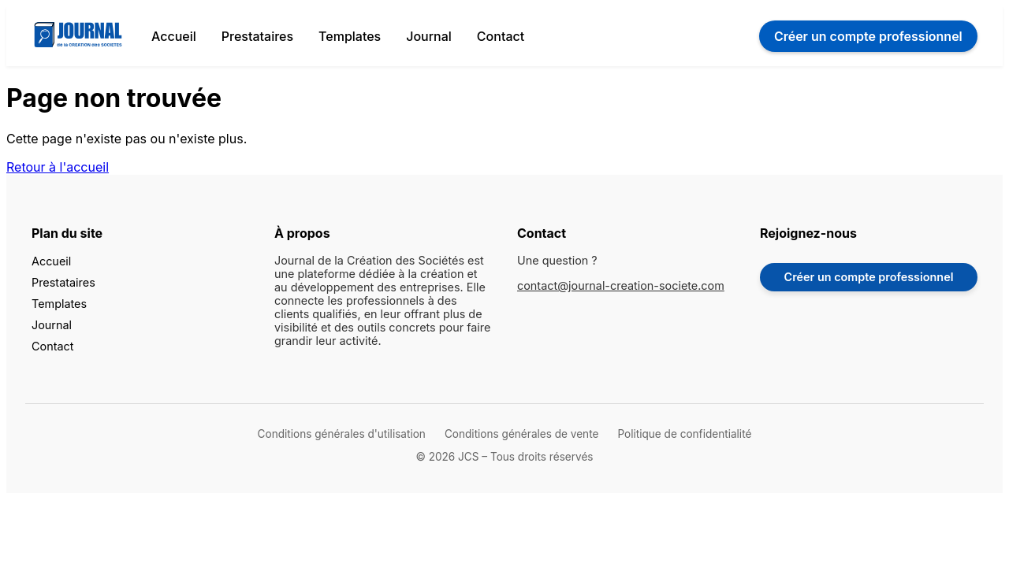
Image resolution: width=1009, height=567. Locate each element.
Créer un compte (868, 36)
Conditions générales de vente (521, 434)
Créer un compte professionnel (869, 277)
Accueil (173, 36)
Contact (500, 36)
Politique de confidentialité (684, 434)
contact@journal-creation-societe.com (620, 285)
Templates (349, 36)
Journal (429, 36)
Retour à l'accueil (57, 167)
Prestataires (257, 36)
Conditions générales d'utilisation (342, 434)
